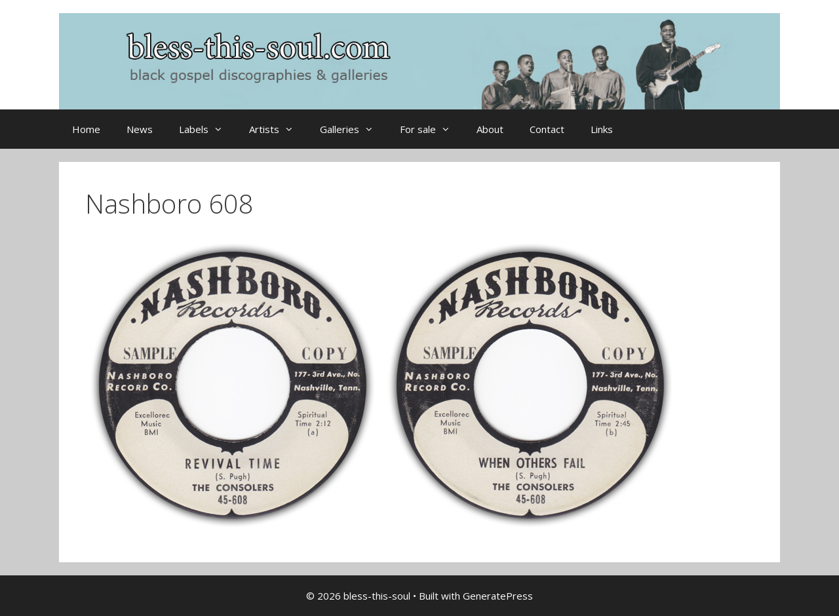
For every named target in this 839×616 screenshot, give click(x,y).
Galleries (353, 129)
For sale (431, 129)
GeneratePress (498, 595)
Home (86, 129)
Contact (547, 129)
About (490, 129)
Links (602, 129)
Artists (278, 129)
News (140, 129)
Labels (207, 129)
